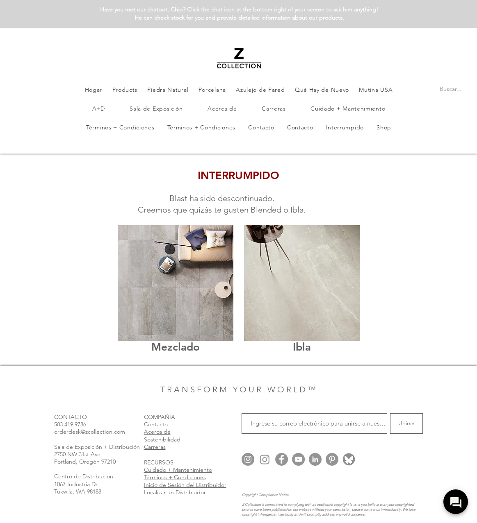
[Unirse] (406, 423)
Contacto (156, 424)
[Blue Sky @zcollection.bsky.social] (348, 459)
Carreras (155, 447)
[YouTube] (298, 459)
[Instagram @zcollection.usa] (248, 459)
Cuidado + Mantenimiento (178, 469)
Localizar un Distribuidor (175, 492)
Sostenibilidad (162, 439)
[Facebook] (281, 459)
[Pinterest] (332, 459)
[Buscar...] (451, 89)
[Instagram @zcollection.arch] (264, 459)
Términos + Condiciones (175, 477)
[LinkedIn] (315, 459)
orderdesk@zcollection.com (89, 431)
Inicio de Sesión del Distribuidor (185, 485)
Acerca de (157, 431)
